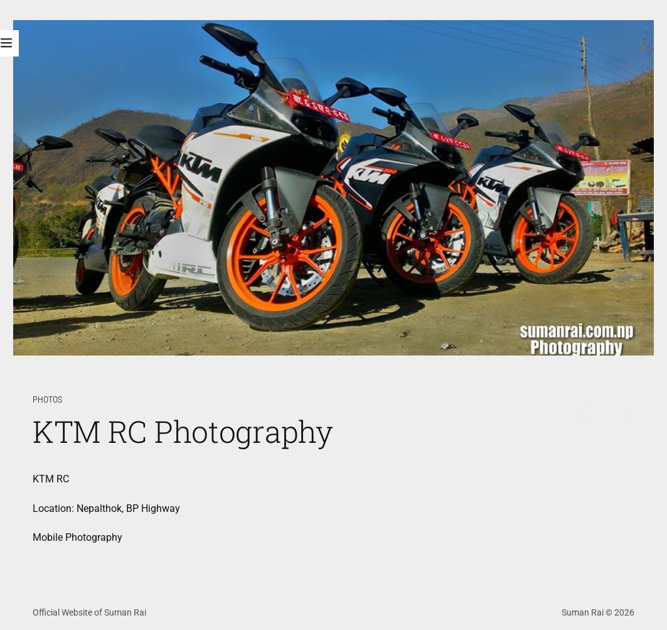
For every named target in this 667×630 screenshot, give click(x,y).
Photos (47, 399)
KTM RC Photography (183, 431)
